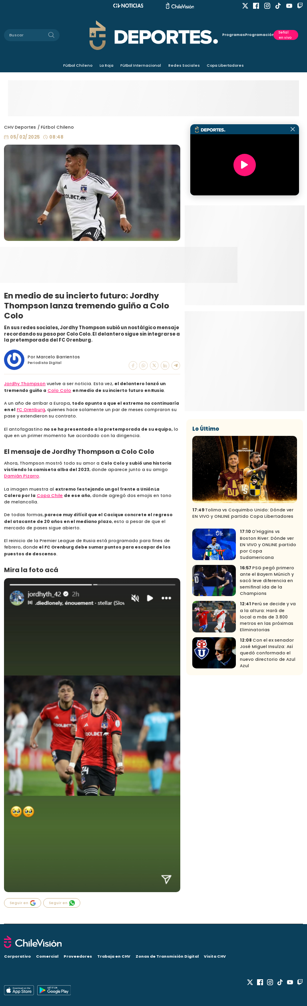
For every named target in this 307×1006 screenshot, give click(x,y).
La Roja (107, 65)
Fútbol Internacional (140, 65)
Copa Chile (50, 496)
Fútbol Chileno (77, 65)
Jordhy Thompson (25, 384)
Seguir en (23, 903)
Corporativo (17, 956)
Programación (259, 34)
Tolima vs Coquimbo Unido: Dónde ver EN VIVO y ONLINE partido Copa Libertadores (242, 513)
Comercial (47, 956)
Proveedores (78, 956)
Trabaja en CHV (113, 956)
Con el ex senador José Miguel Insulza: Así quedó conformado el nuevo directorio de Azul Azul (267, 653)
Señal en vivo (285, 35)
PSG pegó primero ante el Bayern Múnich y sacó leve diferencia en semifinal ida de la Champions (267, 580)
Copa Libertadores (225, 65)
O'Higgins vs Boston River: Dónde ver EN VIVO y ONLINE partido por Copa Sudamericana (268, 544)
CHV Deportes (20, 127)
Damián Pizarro (21, 476)
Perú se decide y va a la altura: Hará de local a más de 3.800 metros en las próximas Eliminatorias (268, 616)
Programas (233, 34)
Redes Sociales (184, 65)
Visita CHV (215, 956)
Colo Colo (59, 391)
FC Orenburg (31, 410)
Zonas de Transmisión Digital (167, 956)
